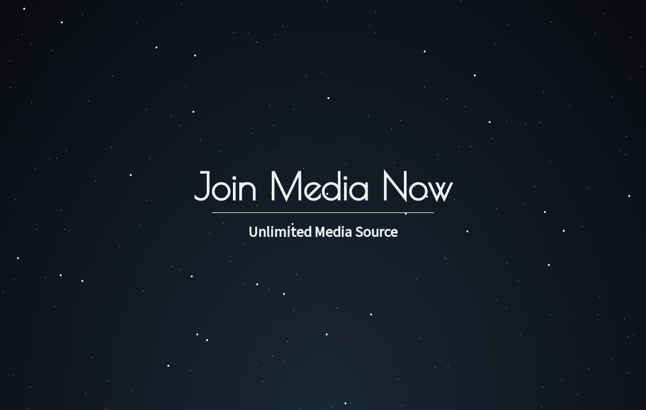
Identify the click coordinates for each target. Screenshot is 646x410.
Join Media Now (323, 186)
